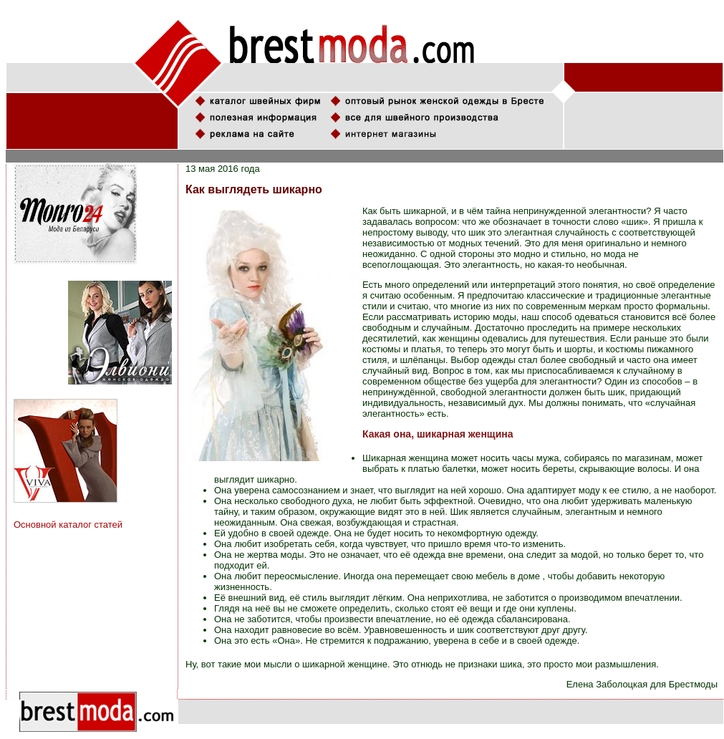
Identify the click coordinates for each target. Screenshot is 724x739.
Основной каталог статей (68, 524)
